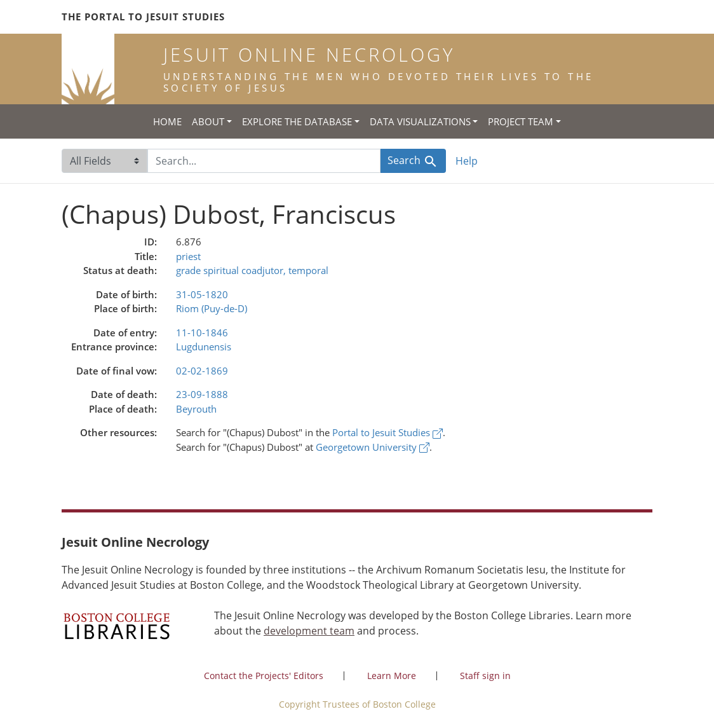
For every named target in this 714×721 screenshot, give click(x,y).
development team (309, 631)
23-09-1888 (202, 394)
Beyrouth (196, 408)
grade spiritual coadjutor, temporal (252, 270)
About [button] (208, 121)
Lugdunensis (203, 346)
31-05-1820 (202, 294)
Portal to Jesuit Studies (387, 432)
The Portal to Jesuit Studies (143, 16)
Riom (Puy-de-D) (211, 308)
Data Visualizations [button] (420, 121)
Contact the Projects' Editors (263, 676)
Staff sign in (485, 676)
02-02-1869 (202, 370)
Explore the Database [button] (297, 121)
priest (188, 256)
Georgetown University (372, 447)
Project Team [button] (520, 121)
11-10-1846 (202, 332)
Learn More (391, 676)
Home (167, 121)
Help (466, 161)
